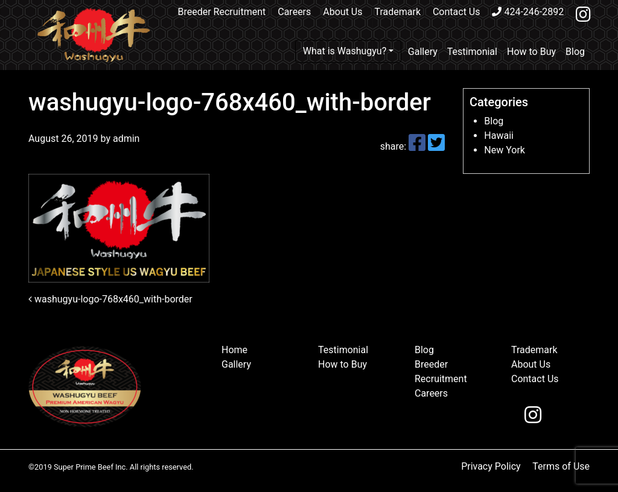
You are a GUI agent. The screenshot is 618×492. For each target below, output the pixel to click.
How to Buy (531, 51)
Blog (575, 51)
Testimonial (472, 51)
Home (234, 350)
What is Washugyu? (345, 51)
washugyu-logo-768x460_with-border (110, 299)
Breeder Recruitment (222, 12)
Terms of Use (561, 466)
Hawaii (499, 135)
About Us (342, 12)
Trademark (397, 12)
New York (504, 150)
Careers (294, 12)
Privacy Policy (491, 466)
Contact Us (456, 12)
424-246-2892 (528, 12)
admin (124, 138)
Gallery (423, 51)
